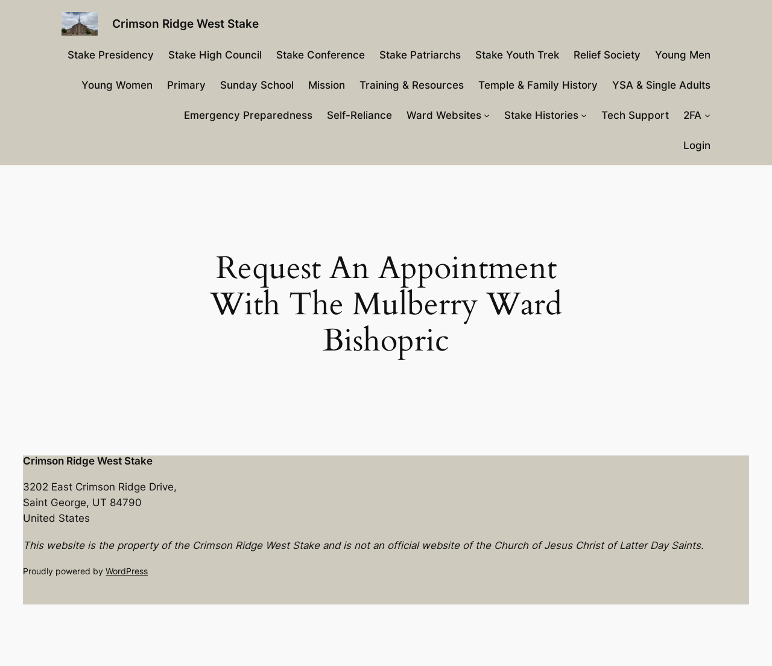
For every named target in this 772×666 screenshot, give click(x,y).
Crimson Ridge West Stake (185, 23)
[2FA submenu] (707, 115)
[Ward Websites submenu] (487, 115)
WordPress (127, 571)
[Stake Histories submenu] (584, 115)
